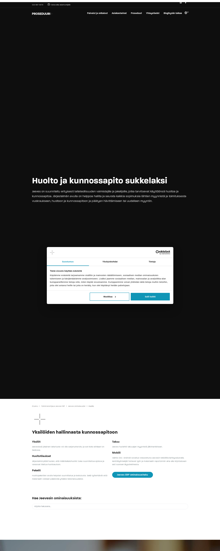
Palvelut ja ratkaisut (97, 13)
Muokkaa (109, 296)
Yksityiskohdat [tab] (110, 261)
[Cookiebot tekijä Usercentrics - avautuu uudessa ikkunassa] (157, 252)
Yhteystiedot (152, 13)
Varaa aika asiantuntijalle (59, 4)
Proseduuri (136, 13)
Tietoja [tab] (152, 261)
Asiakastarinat (118, 13)
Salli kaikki (150, 296)
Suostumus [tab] (68, 261)
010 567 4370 (37, 5)
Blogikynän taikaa (173, 13)
